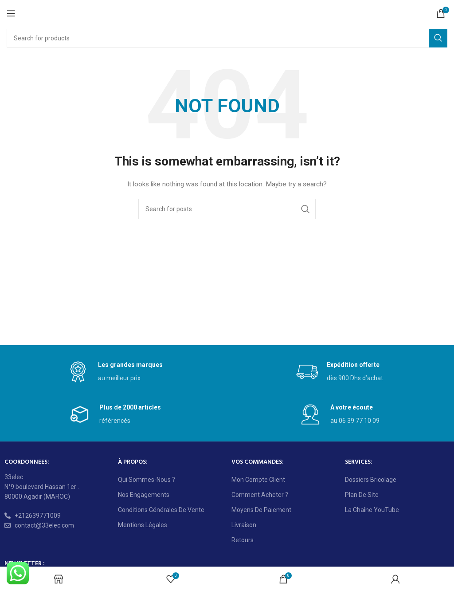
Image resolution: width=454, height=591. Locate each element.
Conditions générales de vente (161, 509)
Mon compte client (258, 479)
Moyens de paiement (261, 509)
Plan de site (362, 494)
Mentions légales (142, 524)
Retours (242, 540)
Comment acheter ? (259, 494)
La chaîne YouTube (372, 509)
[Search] (227, 38)
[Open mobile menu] (11, 13)
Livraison (243, 524)
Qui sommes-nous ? (146, 479)
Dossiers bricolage (370, 479)
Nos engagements (143, 494)
